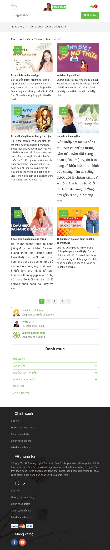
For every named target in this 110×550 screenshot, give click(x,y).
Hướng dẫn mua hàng (22, 427)
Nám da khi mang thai (69, 136)
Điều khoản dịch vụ (21, 447)
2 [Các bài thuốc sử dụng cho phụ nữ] (48, 301)
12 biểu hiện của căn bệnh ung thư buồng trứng (75, 241)
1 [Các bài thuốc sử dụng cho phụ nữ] (41, 301)
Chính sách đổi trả (20, 434)
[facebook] (14, 542)
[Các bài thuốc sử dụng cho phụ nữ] (94, 6)
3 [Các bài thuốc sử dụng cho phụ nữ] (54, 301)
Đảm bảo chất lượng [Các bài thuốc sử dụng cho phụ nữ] (32, 310)
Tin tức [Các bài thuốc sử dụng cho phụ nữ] (29, 26)
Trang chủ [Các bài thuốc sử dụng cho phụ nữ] (16, 26)
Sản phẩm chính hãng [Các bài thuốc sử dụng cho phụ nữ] (33, 332)
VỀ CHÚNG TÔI (55, 393)
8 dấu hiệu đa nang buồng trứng (28, 239)
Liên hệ (15, 420)
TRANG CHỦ (19, 359)
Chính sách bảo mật (21, 440)
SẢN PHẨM (55, 366)
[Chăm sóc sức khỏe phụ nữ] (55, 7)
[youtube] (22, 542)
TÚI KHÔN (55, 386)
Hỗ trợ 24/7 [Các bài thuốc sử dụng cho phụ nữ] (28, 321)
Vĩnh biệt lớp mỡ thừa (68, 75)
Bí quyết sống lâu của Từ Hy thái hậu (31, 136)
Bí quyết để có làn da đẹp (25, 75)
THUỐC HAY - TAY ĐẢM (55, 373)
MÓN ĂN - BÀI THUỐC (55, 379)
